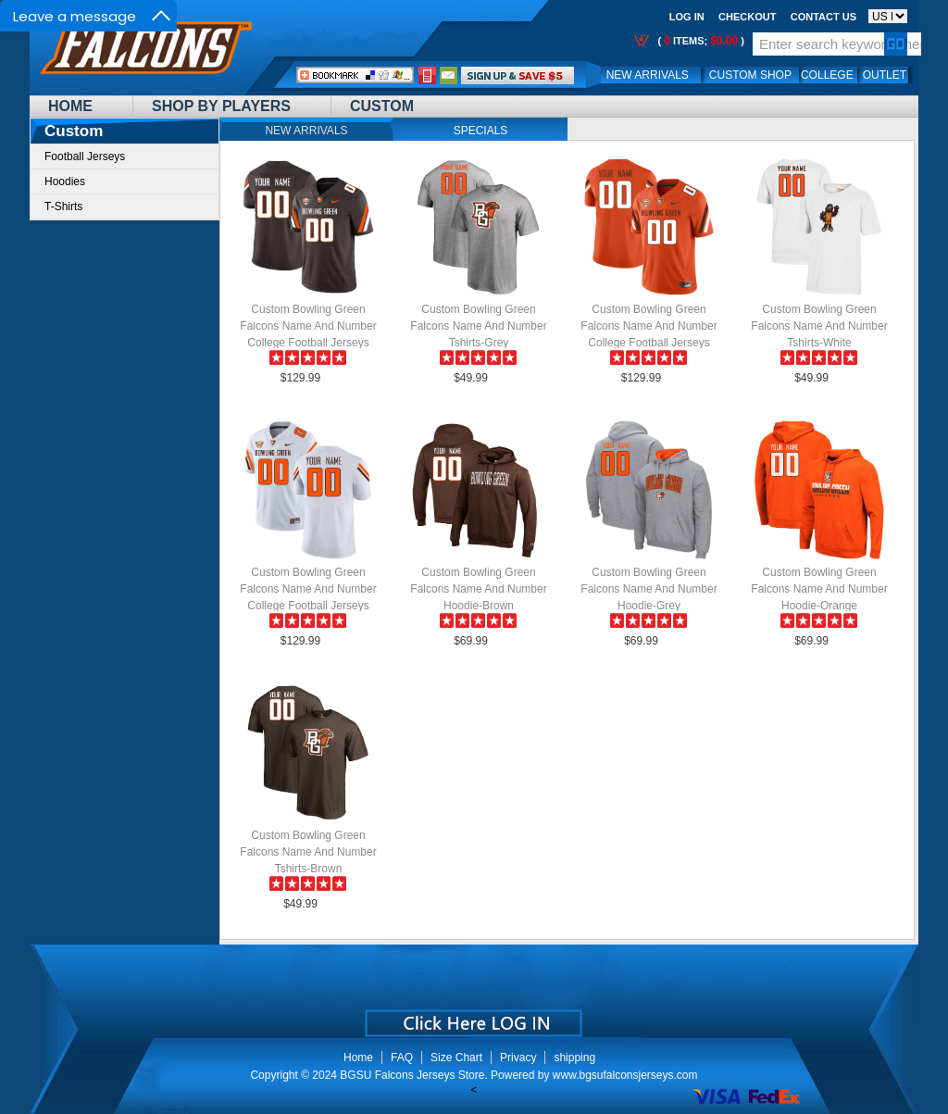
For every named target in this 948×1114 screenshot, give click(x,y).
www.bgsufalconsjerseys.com (625, 1075)
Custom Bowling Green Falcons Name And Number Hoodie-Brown (478, 589)
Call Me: (427, 75)
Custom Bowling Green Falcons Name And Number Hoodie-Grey (648, 589)
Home (70, 106)
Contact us (823, 16)
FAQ (402, 1057)
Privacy (518, 1057)
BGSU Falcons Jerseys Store (412, 1075)
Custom (382, 106)
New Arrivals (647, 75)
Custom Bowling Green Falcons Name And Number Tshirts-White (819, 326)
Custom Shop (750, 75)
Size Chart (456, 1057)
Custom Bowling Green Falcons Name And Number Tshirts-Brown (308, 852)
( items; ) (699, 40)
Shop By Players (221, 106)
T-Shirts (63, 206)
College (827, 75)
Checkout (747, 16)
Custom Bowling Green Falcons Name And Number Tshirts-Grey (478, 326)
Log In (687, 16)
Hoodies (64, 181)
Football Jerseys (84, 156)
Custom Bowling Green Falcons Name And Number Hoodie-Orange (819, 589)
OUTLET (884, 75)
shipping (574, 1057)
